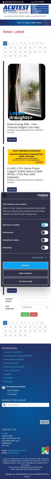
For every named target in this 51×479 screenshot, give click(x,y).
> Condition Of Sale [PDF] (12, 352)
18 (40, 48)
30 (10, 56)
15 (25, 48)
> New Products (13, 390)
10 (41, 43)
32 (20, 56)
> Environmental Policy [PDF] (13, 367)
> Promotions (12, 394)
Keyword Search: (9, 300)
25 (30, 52)
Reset (34, 314)
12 (10, 48)
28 (45, 52)
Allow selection (25, 273)
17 (35, 48)
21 (10, 52)
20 (5, 52)
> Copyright (6, 374)
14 (20, 48)
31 (15, 56)
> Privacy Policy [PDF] (10, 370)
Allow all (25, 265)
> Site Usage (7, 381)
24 (25, 52)
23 (20, 52)
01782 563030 (38, 2)
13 (15, 48)
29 (5, 56)
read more (12, 140)
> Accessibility (7, 378)
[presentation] (20, 413)
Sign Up (45, 422)
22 (15, 52)
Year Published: (9, 307)
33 (25, 56)
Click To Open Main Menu (29, 22)
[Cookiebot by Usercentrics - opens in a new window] (37, 195)
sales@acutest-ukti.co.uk (14, 2)
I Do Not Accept (25, 281)
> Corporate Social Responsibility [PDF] (17, 356)
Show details (38, 257)
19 (45, 48)
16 (30, 48)
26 (35, 52)
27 (40, 52)
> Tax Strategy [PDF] (10, 363)
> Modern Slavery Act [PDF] (12, 359)
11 (5, 48)
